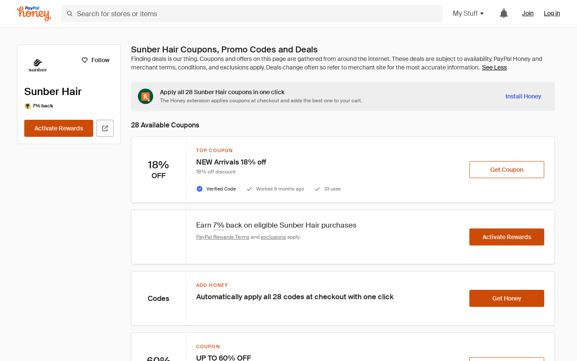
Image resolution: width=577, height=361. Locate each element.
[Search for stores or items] (252, 13)
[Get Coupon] (506, 169)
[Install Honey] (523, 96)
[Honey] (34, 13)
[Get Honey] (506, 298)
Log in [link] (552, 13)
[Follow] (95, 60)
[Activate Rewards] (58, 128)
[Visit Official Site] (105, 128)
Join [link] (528, 13)
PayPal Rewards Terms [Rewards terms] (222, 237)
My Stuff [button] (469, 13)
